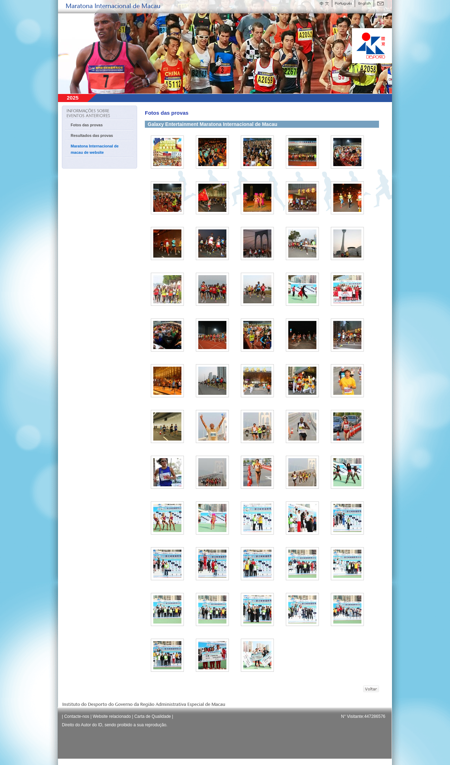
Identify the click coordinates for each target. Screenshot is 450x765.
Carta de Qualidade (152, 716)
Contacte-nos (76, 716)
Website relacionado (112, 716)
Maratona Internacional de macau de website (94, 149)
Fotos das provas (87, 125)
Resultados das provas (92, 135)
